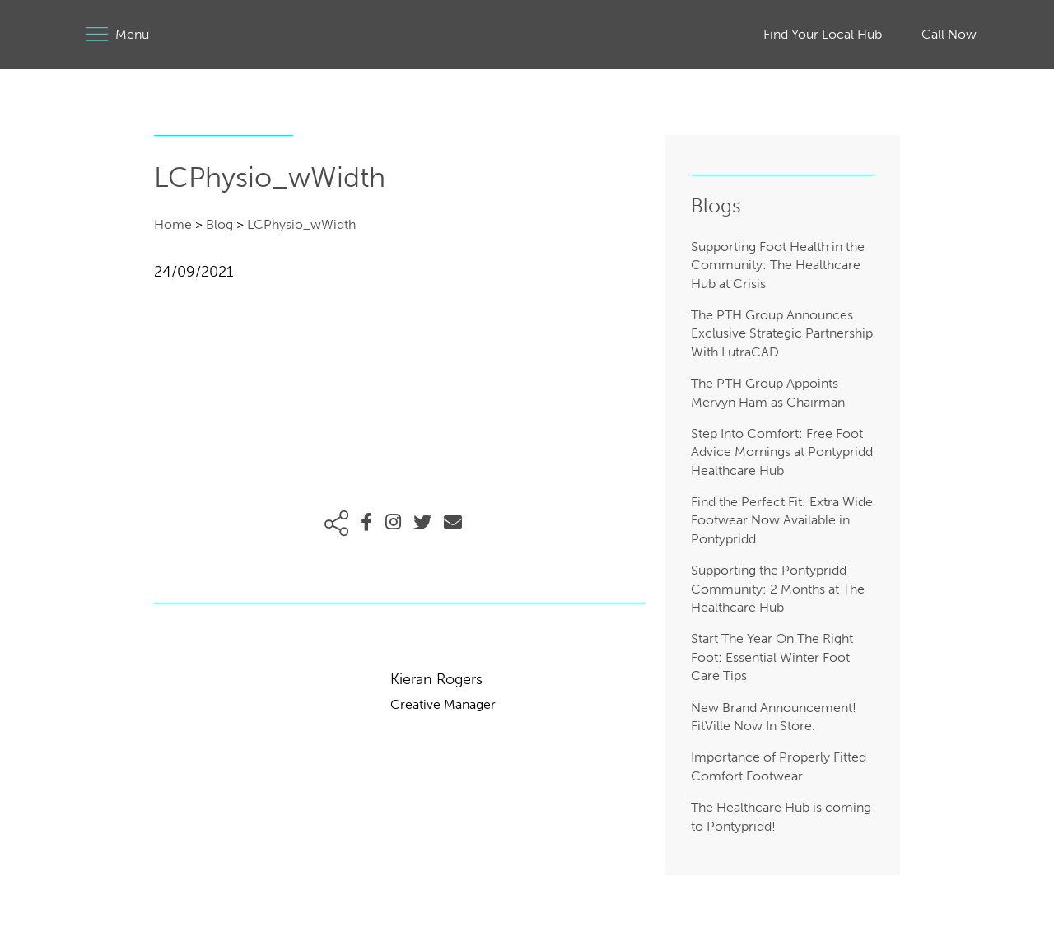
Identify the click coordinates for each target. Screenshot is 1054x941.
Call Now (949, 34)
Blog (219, 224)
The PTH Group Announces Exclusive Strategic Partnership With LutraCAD (782, 333)
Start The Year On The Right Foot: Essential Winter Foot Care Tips (772, 657)
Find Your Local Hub (822, 34)
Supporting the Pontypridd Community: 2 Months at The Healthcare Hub (778, 588)
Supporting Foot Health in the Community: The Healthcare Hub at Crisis (778, 265)
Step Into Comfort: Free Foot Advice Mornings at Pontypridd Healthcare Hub (782, 452)
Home (173, 224)
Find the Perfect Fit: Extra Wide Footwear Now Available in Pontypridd (782, 520)
